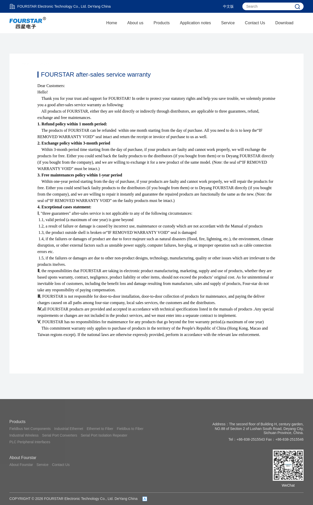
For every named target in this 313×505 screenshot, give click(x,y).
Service (228, 23)
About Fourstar (22, 457)
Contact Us (255, 23)
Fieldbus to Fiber (130, 429)
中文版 (228, 6)
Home (111, 23)
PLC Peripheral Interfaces (29, 442)
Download (284, 23)
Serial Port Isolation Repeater (104, 435)
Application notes (195, 23)
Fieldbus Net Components (30, 429)
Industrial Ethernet (68, 429)
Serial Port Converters (59, 435)
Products (162, 23)
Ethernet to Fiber (100, 429)
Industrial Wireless (23, 435)
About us (135, 23)
